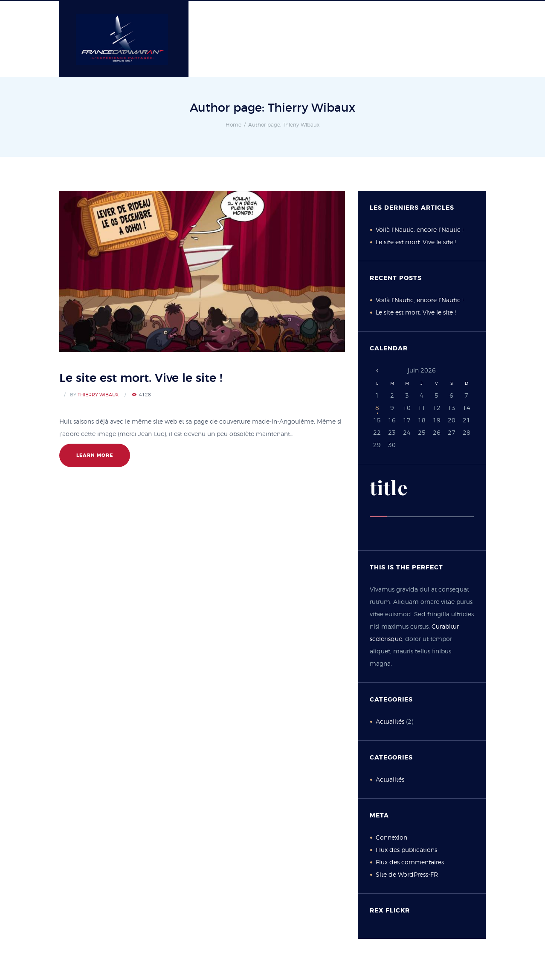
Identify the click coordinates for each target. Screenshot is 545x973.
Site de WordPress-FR (407, 875)
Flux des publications (406, 850)
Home (233, 124)
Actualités (390, 722)
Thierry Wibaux (98, 395)
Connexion (391, 838)
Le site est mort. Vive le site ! (140, 378)
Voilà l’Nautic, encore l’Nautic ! (420, 230)
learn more (94, 455)
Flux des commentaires (410, 863)
